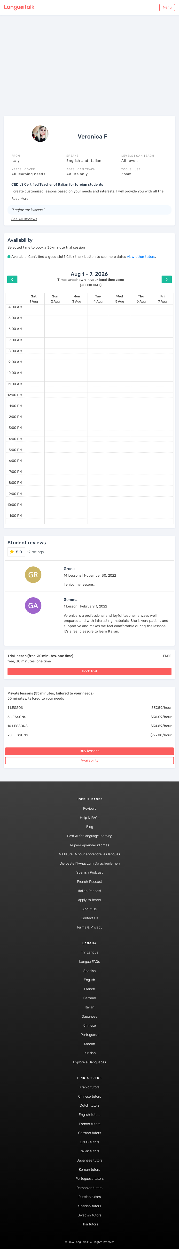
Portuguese (90, 1035)
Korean (89, 1044)
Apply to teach (89, 900)
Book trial (89, 671)
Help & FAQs (89, 818)
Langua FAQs (89, 962)
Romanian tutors (89, 1188)
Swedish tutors (89, 1215)
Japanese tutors (89, 1160)
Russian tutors (89, 1197)
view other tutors (141, 257)
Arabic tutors (89, 1087)
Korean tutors (89, 1170)
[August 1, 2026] (34, 298)
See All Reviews (24, 219)
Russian (90, 1053)
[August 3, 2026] (76, 298)
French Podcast (89, 882)
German (89, 998)
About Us (89, 909)
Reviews (89, 809)
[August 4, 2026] (98, 298)
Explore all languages (89, 1062)
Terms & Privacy (89, 927)
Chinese (89, 1025)
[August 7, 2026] (162, 298)
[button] (19, 199)
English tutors (89, 1115)
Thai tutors (89, 1224)
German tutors (89, 1133)
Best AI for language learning (89, 836)
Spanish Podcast (89, 872)
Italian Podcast (89, 891)
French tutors (89, 1124)
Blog (89, 827)
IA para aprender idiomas (89, 845)
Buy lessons (89, 751)
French (89, 989)
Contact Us (89, 918)
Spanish (89, 971)
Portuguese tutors (90, 1179)
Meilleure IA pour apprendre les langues (89, 854)
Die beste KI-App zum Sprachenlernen (90, 863)
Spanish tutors (89, 1206)
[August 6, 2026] (141, 298)
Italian (89, 1007)
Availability (90, 760)
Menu (167, 7)
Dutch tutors (90, 1105)
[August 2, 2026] (55, 298)
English (89, 980)
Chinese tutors (89, 1096)
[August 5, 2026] (119, 298)
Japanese (89, 1017)
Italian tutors (89, 1151)
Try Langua (89, 952)
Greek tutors (89, 1142)
